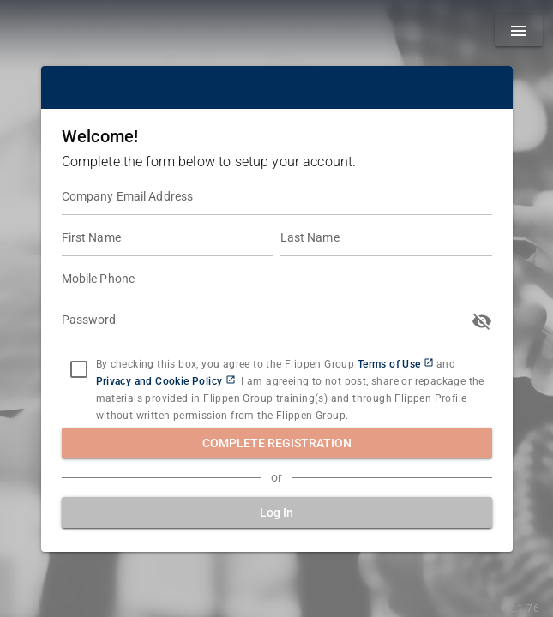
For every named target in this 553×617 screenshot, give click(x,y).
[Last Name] (386, 239)
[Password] (264, 321)
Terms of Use (389, 364)
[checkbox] (79, 369)
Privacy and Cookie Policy (159, 381)
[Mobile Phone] (277, 280)
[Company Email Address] (277, 198)
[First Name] (167, 239)
